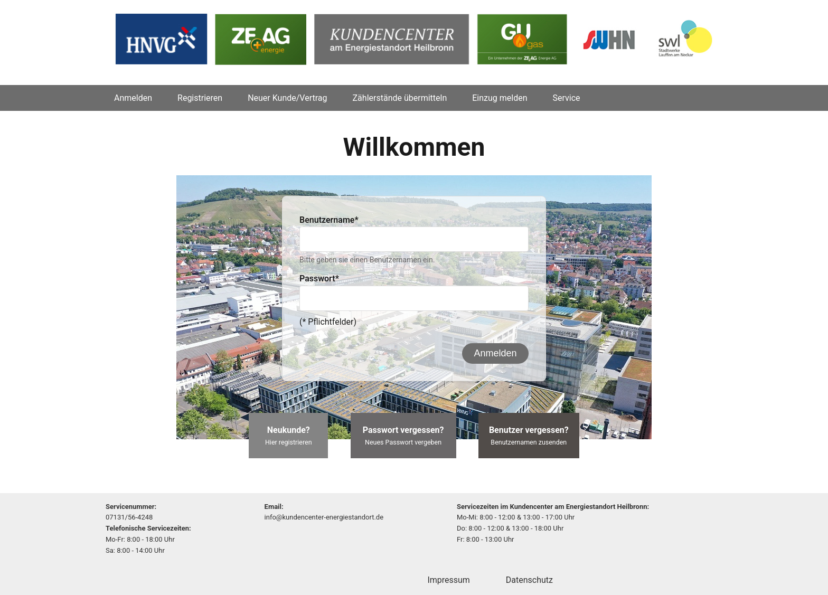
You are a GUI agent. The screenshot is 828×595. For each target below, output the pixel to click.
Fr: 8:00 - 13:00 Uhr (485, 539)
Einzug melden (499, 98)
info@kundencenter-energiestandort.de (324, 517)
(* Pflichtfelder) (327, 322)
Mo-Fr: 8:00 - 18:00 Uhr (140, 539)
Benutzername (329, 220)
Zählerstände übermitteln (400, 98)
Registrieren (199, 98)
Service (566, 98)
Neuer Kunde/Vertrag (287, 98)
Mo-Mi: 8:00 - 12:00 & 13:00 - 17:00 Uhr (516, 517)
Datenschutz (529, 580)
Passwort (319, 278)
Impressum (448, 580)
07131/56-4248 (129, 517)
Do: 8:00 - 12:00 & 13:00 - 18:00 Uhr (510, 528)
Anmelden (133, 98)
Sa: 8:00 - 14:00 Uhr (135, 550)
